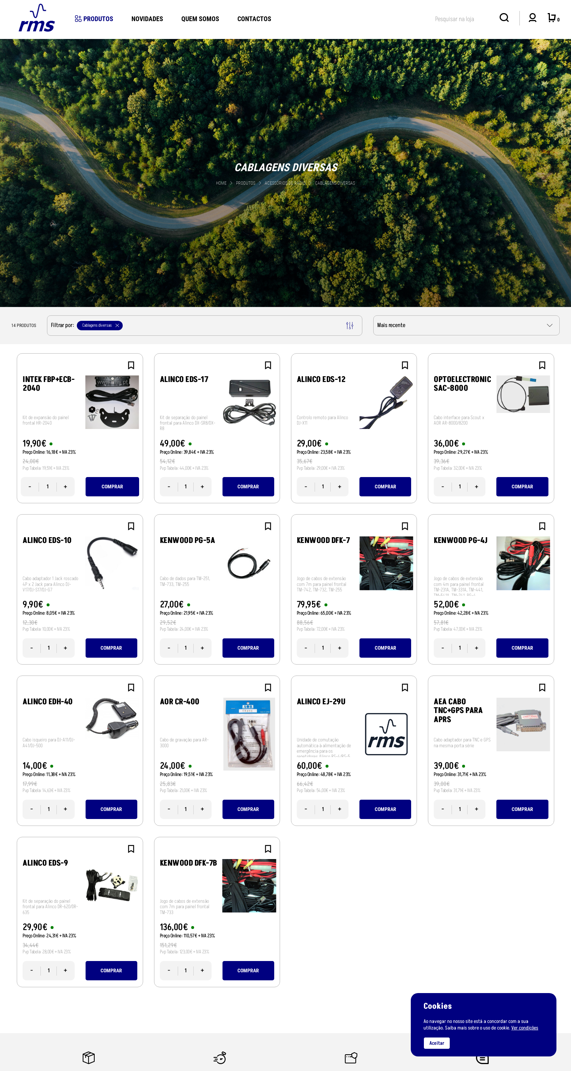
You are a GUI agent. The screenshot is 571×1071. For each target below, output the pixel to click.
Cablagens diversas (335, 183)
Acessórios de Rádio (286, 183)
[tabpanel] (285, 173)
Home (221, 183)
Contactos (254, 19)
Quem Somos (200, 19)
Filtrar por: (202, 325)
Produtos (94, 19)
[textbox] (463, 17)
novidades (147, 19)
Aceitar (436, 1043)
